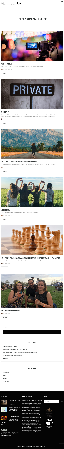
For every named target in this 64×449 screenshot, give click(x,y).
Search (32, 332)
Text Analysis (5, 358)
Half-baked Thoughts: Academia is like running (19, 161)
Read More (5, 73)
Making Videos (6, 63)
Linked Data (5, 210)
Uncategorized (6, 381)
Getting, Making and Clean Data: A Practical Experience (12, 355)
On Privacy (5, 112)
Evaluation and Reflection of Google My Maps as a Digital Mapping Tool (15, 349)
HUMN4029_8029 (6, 372)
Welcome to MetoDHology (10, 310)
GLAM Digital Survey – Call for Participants (10, 346)
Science (4, 375)
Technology (5, 378)
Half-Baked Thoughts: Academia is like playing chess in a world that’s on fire (30, 258)
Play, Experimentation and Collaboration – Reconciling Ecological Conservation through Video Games (20, 352)
